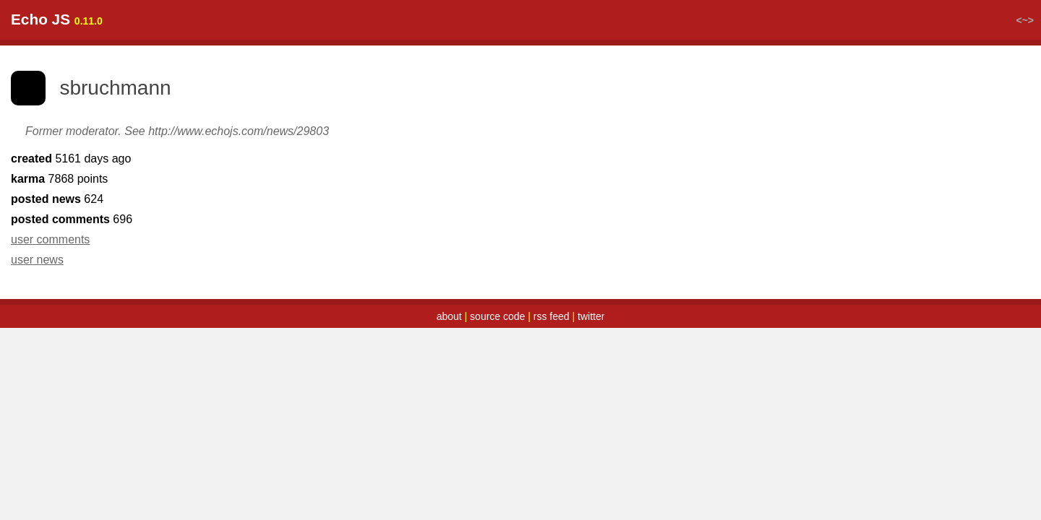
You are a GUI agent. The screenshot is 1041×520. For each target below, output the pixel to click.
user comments (85, 257)
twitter (591, 333)
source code (497, 333)
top (161, 38)
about (449, 333)
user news (72, 277)
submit (314, 38)
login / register (957, 37)
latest (202, 38)
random (256, 38)
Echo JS (75, 36)
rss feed (552, 333)
